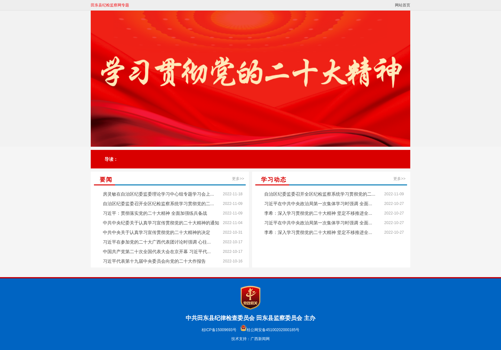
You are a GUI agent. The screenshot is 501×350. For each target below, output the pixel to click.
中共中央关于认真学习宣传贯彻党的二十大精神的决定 (156, 232)
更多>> (238, 178)
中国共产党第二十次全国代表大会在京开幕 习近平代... (157, 251)
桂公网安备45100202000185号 (269, 330)
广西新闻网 (260, 339)
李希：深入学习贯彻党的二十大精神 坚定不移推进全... (318, 213)
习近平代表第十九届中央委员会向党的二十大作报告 (154, 261)
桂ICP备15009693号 (219, 330)
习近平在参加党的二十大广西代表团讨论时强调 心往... (157, 242)
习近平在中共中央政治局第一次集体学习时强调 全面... (318, 203)
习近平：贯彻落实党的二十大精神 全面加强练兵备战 (155, 213)
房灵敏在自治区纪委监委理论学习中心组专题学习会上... (158, 194)
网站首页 (402, 5)
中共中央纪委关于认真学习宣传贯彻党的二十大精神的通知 (161, 222)
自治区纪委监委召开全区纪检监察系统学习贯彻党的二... (158, 203)
